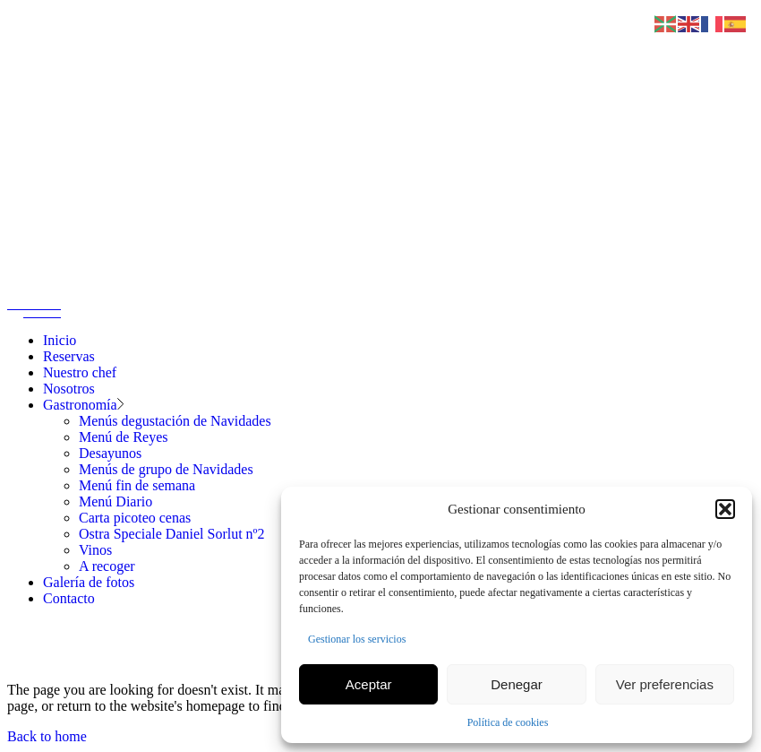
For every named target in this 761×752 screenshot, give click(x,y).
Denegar (517, 684)
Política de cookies (508, 722)
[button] (725, 509)
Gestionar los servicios (357, 639)
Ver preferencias (665, 684)
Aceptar (369, 684)
